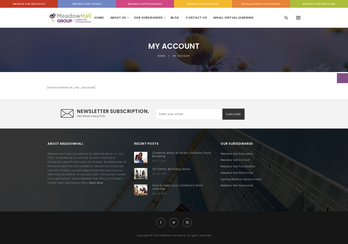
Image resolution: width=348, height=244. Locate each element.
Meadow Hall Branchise (203, 4)
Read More (96, 183)
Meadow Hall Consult (87, 4)
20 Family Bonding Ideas (171, 169)
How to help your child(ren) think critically (177, 187)
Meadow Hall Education (29, 4)
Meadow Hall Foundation (145, 4)
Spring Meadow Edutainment (261, 4)
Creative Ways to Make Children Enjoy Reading (181, 154)
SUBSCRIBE (233, 114)
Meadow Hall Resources (319, 4)
